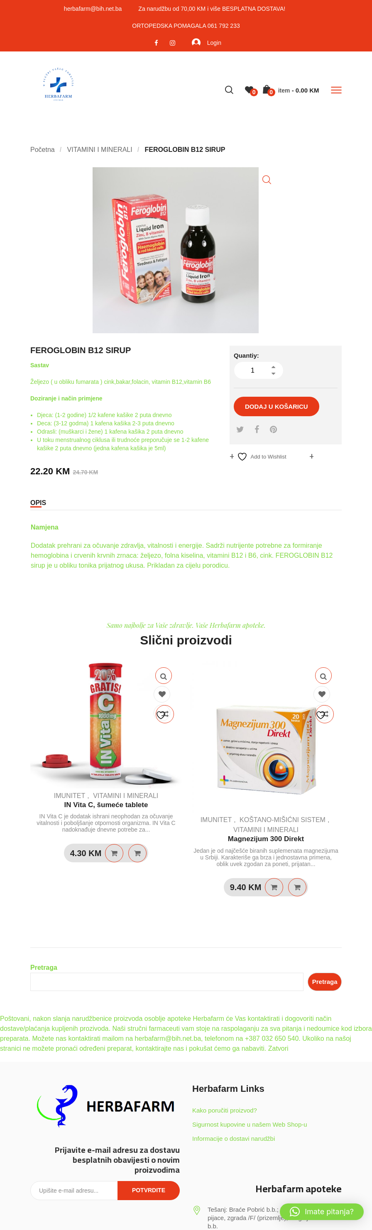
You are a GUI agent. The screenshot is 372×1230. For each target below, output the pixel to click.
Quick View (163, 675)
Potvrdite (148, 1190)
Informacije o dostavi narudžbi (233, 1138)
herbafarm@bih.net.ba (93, 8)
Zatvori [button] (278, 1048)
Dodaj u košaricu (276, 406)
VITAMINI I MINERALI (125, 795)
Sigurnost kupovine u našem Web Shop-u (249, 1124)
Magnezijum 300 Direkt (266, 839)
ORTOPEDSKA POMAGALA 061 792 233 (186, 25)
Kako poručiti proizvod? (224, 1110)
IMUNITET (70, 795)
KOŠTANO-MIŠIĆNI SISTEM (283, 819)
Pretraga (43, 967)
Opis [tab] (38, 502)
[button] (266, 179)
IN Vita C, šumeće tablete (106, 805)
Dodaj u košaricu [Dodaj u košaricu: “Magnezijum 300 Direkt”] (274, 887)
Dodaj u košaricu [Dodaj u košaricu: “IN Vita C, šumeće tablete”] (114, 853)
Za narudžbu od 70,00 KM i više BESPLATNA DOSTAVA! (211, 8)
